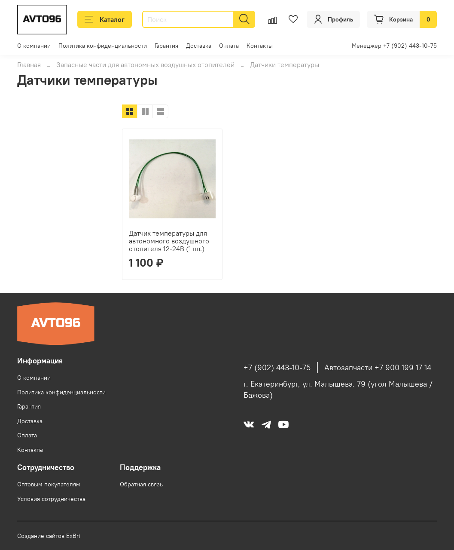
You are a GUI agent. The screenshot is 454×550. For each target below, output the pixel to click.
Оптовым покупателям (48, 484)
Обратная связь (141, 484)
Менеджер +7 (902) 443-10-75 (394, 45)
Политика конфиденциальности (102, 45)
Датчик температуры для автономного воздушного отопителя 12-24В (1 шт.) (169, 241)
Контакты (260, 45)
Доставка (198, 45)
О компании (34, 45)
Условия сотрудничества (51, 499)
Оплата (229, 45)
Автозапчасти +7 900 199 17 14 (377, 367)
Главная (29, 64)
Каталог (105, 19)
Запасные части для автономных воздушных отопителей (145, 64)
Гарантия (166, 45)
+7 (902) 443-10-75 (277, 367)
